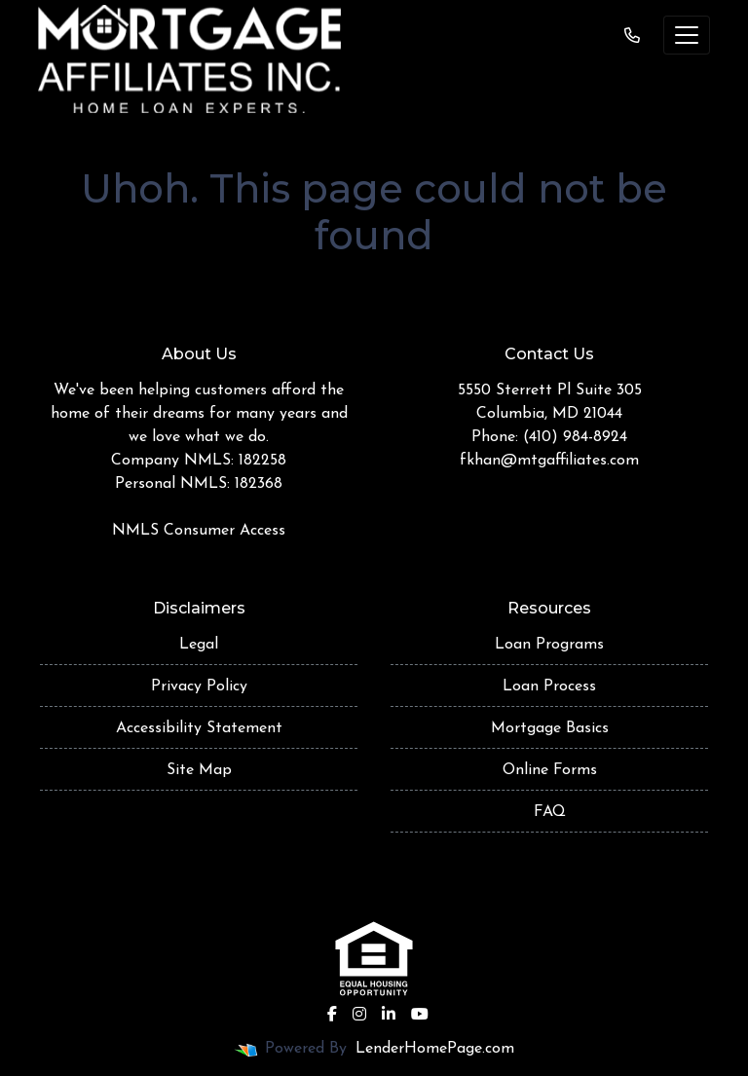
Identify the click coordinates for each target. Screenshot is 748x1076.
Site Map (199, 770)
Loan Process (549, 686)
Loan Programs (549, 644)
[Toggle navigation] (686, 35)
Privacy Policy (199, 686)
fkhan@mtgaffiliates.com (549, 460)
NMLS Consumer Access (198, 530)
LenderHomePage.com (434, 1049)
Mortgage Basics (550, 728)
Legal (198, 644)
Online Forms (550, 770)
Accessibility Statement (199, 728)
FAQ (550, 812)
